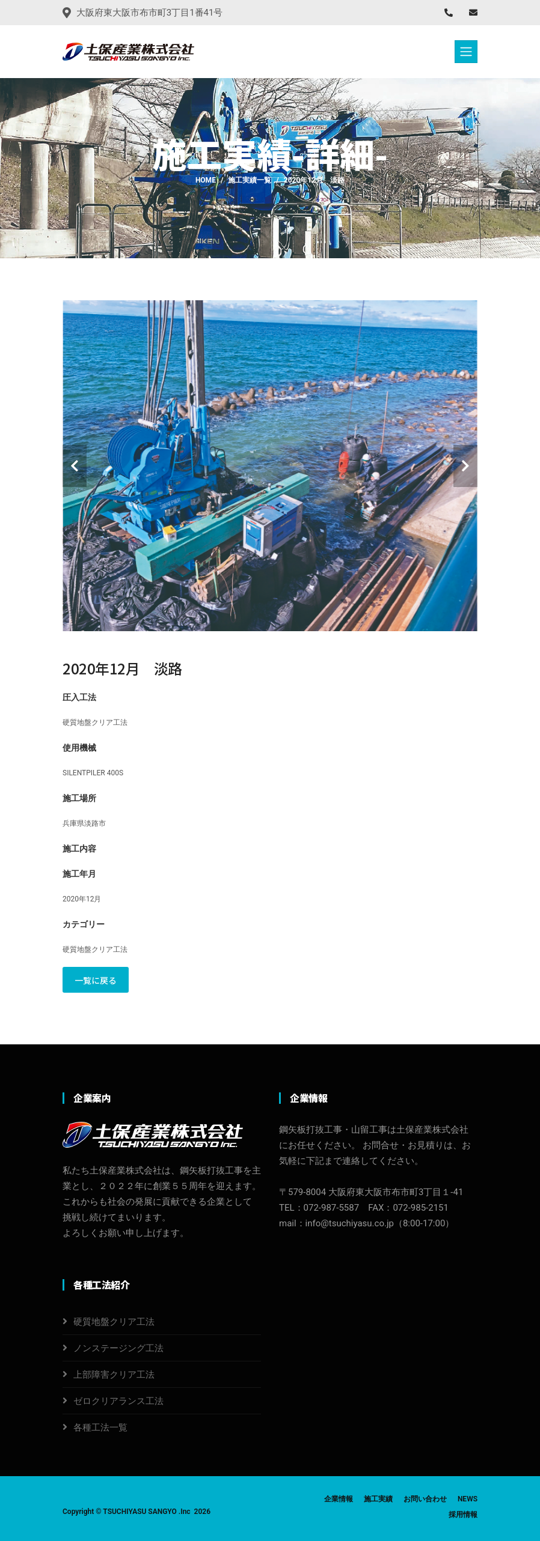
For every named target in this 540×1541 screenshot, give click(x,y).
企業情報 (338, 1499)
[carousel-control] (75, 466)
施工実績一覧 (249, 180)
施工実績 (378, 1499)
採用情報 (463, 1514)
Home (205, 180)
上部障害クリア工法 (114, 1374)
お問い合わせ (425, 1499)
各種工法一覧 (100, 1427)
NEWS (467, 1499)
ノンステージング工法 (118, 1348)
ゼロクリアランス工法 (118, 1401)
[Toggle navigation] (466, 51)
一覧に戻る (96, 980)
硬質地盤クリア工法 (114, 1321)
